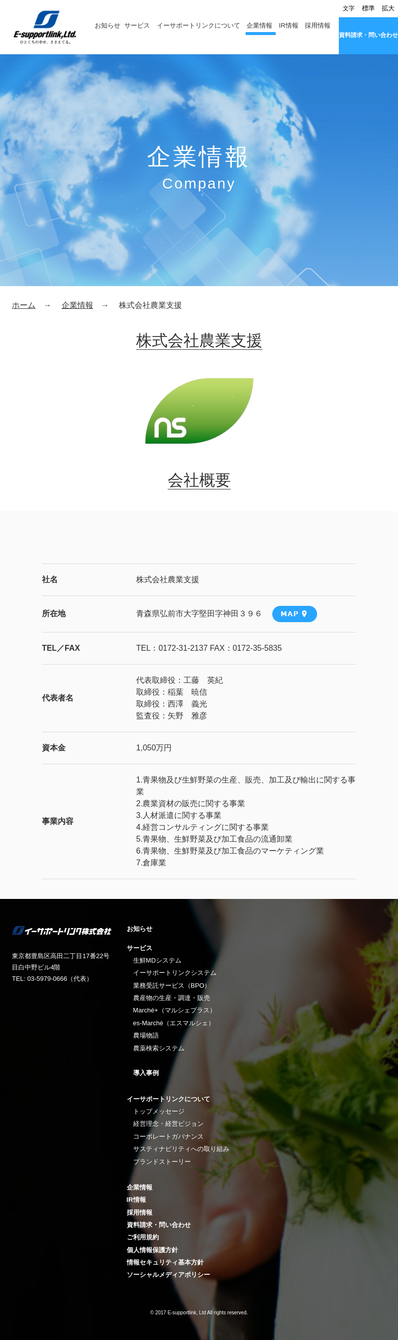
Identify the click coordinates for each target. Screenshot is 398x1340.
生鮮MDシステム (157, 960)
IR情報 (288, 25)
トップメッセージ (158, 1111)
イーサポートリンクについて (198, 25)
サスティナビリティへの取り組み (181, 1149)
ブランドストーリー (162, 1161)
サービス (137, 25)
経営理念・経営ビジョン (168, 1123)
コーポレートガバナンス (168, 1136)
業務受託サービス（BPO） (172, 985)
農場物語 (146, 1035)
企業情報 (259, 25)
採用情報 (317, 25)
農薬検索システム (158, 1048)
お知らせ (107, 25)
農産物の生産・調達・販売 (171, 998)
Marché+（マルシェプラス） (174, 1010)
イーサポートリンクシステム (175, 972)
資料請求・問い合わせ (368, 35)
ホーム (24, 305)
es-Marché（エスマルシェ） (174, 1023)
